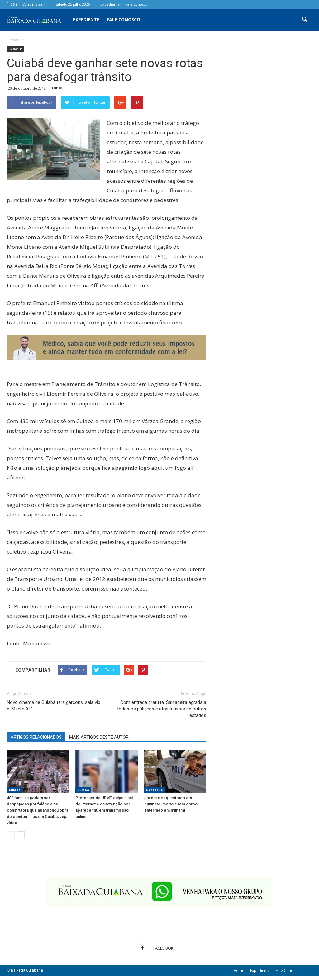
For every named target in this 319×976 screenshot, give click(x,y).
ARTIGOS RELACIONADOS (36, 737)
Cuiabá (15, 790)
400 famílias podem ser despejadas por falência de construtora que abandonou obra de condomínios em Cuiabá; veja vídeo (37, 810)
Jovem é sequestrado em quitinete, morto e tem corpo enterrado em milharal (171, 804)
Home (238, 970)
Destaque (15, 49)
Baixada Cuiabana (27, 970)
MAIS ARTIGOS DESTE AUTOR (99, 737)
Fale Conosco (137, 4)
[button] (304, 19)
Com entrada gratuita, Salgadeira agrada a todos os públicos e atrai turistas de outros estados (161, 709)
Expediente (110, 4)
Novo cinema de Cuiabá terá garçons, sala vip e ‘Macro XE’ (53, 706)
